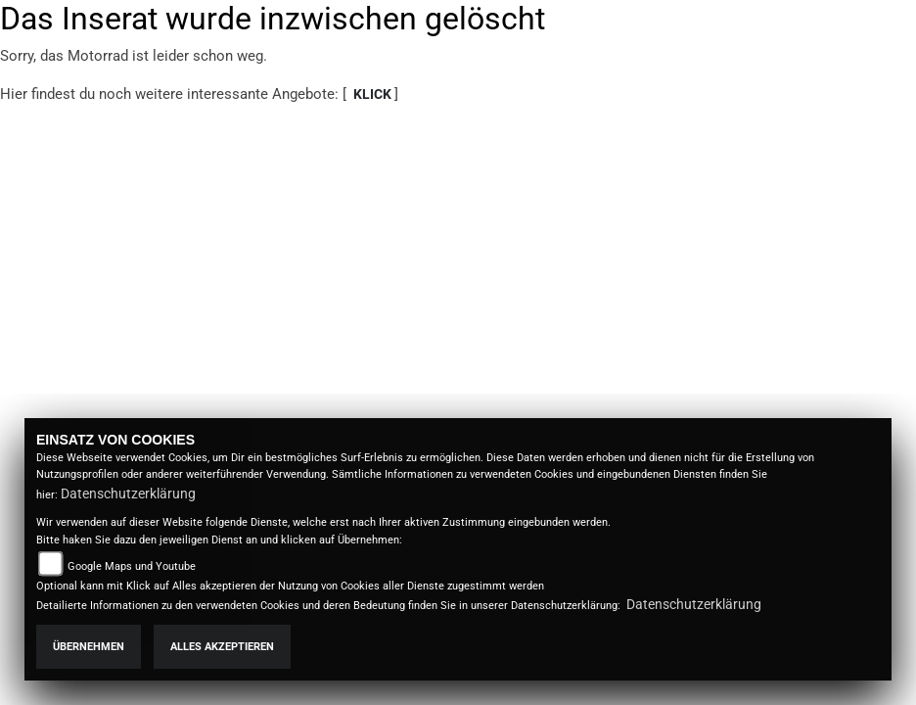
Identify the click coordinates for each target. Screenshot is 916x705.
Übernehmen (88, 646)
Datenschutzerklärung (128, 493)
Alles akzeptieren (222, 646)
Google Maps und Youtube (132, 566)
